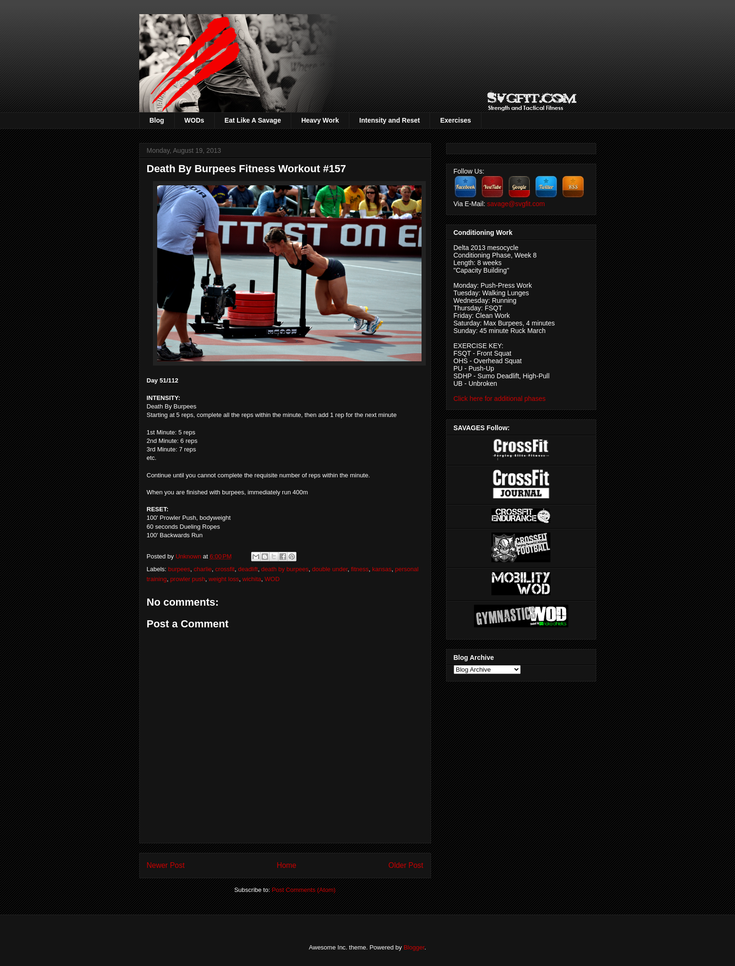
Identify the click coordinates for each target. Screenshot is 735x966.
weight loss (224, 579)
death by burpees (284, 569)
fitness (360, 569)
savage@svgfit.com (516, 204)
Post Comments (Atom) (304, 889)
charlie (202, 569)
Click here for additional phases (500, 398)
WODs (194, 120)
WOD (272, 579)
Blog (157, 120)
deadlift (248, 569)
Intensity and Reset (389, 120)
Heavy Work (320, 120)
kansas (381, 569)
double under (329, 569)
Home (286, 865)
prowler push (187, 579)
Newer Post (166, 865)
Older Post (406, 865)
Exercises (455, 120)
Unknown (189, 556)
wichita (252, 579)
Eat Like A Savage (253, 120)
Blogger (414, 947)
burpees (179, 569)
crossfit (225, 569)
